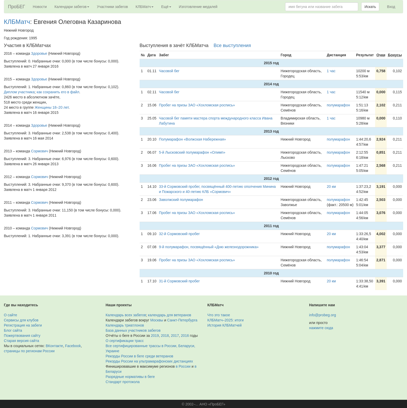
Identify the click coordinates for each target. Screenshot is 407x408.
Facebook (73, 346)
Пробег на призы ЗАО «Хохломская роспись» (197, 105)
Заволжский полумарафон (181, 200)
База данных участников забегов (133, 330)
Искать (370, 7)
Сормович (39, 151)
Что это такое (218, 315)
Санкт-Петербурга (182, 320)
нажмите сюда (321, 328)
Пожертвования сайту (22, 335)
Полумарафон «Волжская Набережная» (192, 139)
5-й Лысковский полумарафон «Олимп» (192, 152)
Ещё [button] (166, 7)
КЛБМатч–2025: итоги (225, 320)
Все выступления (232, 45)
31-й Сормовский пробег (179, 281)
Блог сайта (13, 330)
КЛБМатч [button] (144, 7)
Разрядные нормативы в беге (130, 377)
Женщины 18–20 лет (52, 107)
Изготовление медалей (198, 7)
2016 (185, 335)
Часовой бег (169, 71)
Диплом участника (19, 92)
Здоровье (39, 53)
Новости (40, 7)
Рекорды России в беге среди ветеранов (139, 356)
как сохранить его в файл (58, 92)
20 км (331, 186)
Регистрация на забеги (23, 325)
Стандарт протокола (123, 382)
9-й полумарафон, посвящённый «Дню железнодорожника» (208, 247)
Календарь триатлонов (125, 325)
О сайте (10, 315)
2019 (155, 335)
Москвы (156, 320)
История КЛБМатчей (224, 325)
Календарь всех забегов (126, 315)
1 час (331, 71)
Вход (391, 7)
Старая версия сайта (21, 341)
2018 (165, 335)
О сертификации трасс (125, 341)
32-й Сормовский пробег (179, 234)
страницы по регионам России (29, 351)
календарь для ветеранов (169, 315)
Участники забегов (112, 7)
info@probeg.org (322, 315)
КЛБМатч (17, 21)
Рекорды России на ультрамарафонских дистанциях (149, 361)
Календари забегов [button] (72, 7)
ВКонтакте (54, 346)
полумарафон (338, 105)
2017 (175, 335)
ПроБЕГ (16, 6)
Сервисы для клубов (21, 320)
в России (183, 366)
